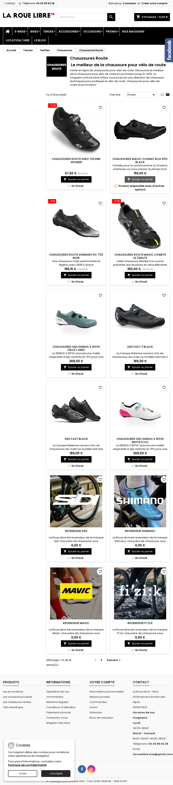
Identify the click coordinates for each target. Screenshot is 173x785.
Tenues (48, 31)
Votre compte (102, 682)
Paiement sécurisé (58, 712)
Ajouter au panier (76, 179)
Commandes (98, 702)
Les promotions (13, 691)
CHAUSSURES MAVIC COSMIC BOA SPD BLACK (140, 160)
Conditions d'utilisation (61, 707)
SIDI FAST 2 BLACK (140, 347)
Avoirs (94, 707)
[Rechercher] (86, 17)
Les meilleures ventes (17, 702)
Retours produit (100, 697)
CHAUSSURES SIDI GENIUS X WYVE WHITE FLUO (140, 440)
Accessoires (68, 31)
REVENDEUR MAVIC (76, 623)
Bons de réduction (101, 718)
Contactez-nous (57, 718)
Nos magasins (133, 31)
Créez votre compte (154, 3)
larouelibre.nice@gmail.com (153, 754)
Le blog (40, 40)
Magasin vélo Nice (58, 723)
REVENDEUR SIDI (76, 531)
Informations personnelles (107, 691)
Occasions (92, 31)
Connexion (129, 3)
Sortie (23, 773)
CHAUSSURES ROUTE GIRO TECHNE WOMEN (76, 160)
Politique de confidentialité (27, 765)
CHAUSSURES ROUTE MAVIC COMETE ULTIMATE (140, 256)
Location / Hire (17, 40)
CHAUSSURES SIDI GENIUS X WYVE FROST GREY (76, 348)
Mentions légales (57, 702)
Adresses (96, 712)
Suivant (114, 660)
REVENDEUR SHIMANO (140, 531)
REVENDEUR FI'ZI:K (140, 623)
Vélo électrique (13, 707)
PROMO (111, 31)
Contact (10, 3)
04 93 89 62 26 (45, 3)
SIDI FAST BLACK (76, 439)
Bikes (34, 31)
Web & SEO (120, 781)
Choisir (141, 95)
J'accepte (56, 773)
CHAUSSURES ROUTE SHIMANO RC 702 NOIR (76, 256)
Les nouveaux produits (17, 697)
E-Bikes (20, 31)
